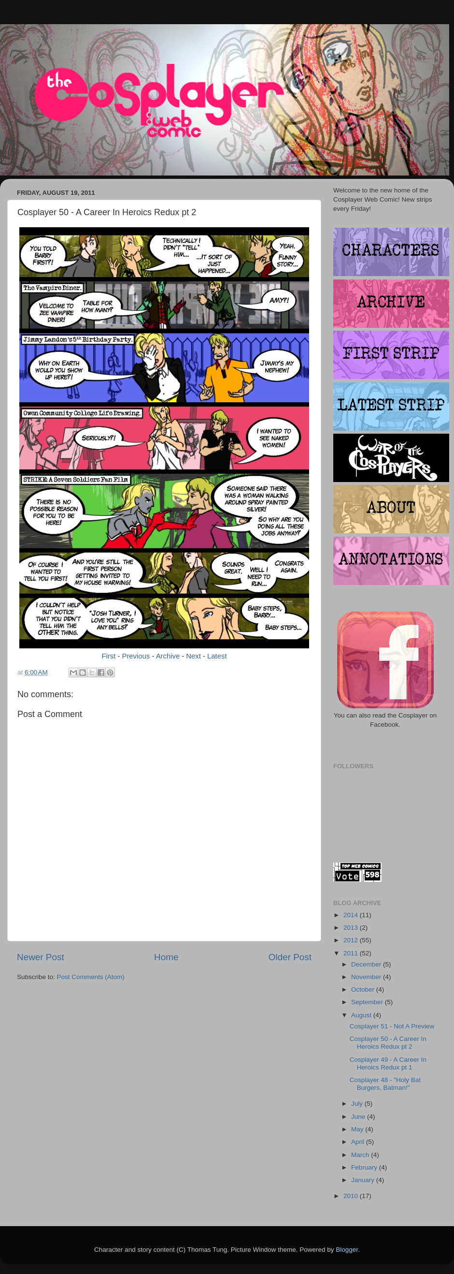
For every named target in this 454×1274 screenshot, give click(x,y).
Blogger (347, 1249)
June (359, 1116)
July (358, 1103)
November (367, 977)
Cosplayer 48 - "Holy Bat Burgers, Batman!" (385, 1083)
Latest (217, 656)
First (108, 656)
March (361, 1154)
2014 (351, 915)
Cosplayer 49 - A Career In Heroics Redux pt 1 (388, 1063)
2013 (351, 927)
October (363, 989)
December (367, 964)
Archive (168, 656)
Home (166, 957)
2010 (351, 1196)
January (363, 1180)
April (358, 1141)
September (368, 1002)
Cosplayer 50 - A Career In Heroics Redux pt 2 (388, 1042)
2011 (351, 953)
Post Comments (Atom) (91, 977)
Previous (136, 656)
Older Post (290, 957)
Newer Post (40, 957)
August (362, 1015)
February (365, 1167)
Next (193, 656)
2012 (351, 940)
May (358, 1129)
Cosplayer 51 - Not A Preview (392, 1026)
